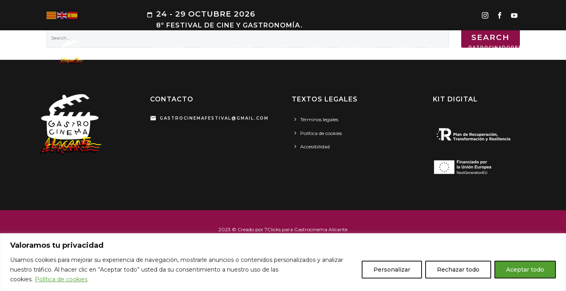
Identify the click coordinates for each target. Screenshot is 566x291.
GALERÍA (441, 47)
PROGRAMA (168, 47)
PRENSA (402, 47)
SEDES (546, 47)
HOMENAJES (359, 47)
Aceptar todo (525, 269)
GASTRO (278, 47)
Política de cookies (61, 279)
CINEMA (316, 47)
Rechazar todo (458, 269)
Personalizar (391, 269)
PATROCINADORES (495, 47)
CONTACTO (168, 57)
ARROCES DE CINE (225, 47)
